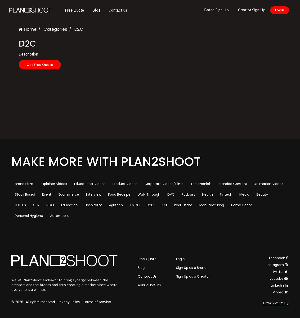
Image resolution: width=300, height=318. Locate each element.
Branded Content (233, 183)
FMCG (135, 205)
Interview (93, 194)
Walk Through (149, 194)
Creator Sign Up (251, 10)
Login (279, 10)
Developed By (276, 303)
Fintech (226, 194)
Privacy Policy (69, 302)
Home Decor (241, 205)
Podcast (188, 194)
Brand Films (24, 183)
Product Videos (124, 183)
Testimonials (200, 183)
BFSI (164, 205)
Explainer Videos (54, 183)
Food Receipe (119, 194)
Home (27, 29)
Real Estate (183, 205)
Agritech (116, 205)
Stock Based (25, 194)
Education (69, 205)
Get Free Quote (40, 64)
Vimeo (280, 292)
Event (46, 194)
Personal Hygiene (29, 215)
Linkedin (279, 285)
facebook (278, 258)
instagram (277, 264)
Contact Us (147, 276)
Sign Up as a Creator (193, 276)
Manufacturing (211, 205)
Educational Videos (89, 183)
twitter (280, 271)
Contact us (118, 10)
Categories (55, 29)
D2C (150, 205)
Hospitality (93, 205)
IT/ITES (20, 205)
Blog (96, 10)
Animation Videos (268, 183)
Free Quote (74, 10)
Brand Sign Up (216, 10)
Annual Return (149, 285)
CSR (36, 205)
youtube (278, 278)
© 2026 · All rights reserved (33, 302)
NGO (50, 205)
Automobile (59, 215)
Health (207, 194)
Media (244, 194)
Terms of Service (97, 302)
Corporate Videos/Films (163, 183)
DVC (171, 194)
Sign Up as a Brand (191, 267)
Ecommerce (68, 194)
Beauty (262, 194)
